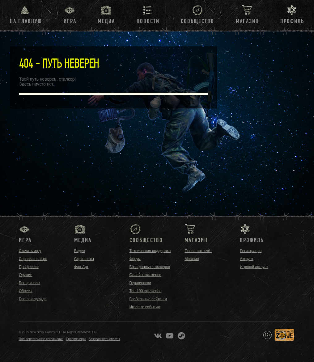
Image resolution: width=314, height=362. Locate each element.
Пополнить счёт (198, 251)
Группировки (140, 283)
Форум (135, 259)
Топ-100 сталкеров (145, 291)
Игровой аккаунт (254, 267)
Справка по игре (33, 259)
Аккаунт (246, 259)
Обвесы (25, 291)
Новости (148, 21)
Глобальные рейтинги (148, 299)
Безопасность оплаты (104, 339)
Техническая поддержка (150, 251)
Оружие (25, 275)
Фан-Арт (81, 267)
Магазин (247, 21)
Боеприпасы (29, 283)
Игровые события (144, 307)
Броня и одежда (32, 299)
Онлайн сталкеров (145, 275)
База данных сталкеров (149, 267)
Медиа (106, 21)
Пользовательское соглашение (41, 339)
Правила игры (76, 339)
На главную (26, 21)
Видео (79, 251)
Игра (70, 21)
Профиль (292, 21)
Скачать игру (30, 251)
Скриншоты (84, 259)
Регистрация (250, 251)
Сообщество (197, 21)
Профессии (29, 267)
